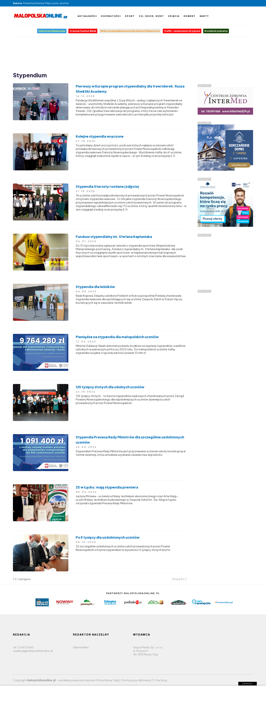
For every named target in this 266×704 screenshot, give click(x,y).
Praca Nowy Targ (108, 680)
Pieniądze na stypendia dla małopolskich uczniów (117, 337)
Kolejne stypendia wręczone (100, 136)
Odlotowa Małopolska (51, 31)
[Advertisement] (133, 53)
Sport (130, 16)
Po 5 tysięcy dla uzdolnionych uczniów (107, 537)
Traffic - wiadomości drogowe (182, 31)
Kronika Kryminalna (216, 31)
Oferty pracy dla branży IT (137, 680)
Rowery (189, 16)
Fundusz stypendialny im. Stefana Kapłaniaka (114, 236)
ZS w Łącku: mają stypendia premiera (107, 487)
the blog (161, 680)
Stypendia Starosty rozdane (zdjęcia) (107, 186)
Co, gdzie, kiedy (151, 16)
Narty (204, 16)
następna (24, 579)
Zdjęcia (173, 16)
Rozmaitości (111, 16)
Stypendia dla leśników (95, 286)
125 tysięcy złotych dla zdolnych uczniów (110, 387)
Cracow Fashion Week (83, 31)
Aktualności (87, 16)
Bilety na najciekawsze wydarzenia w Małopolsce (130, 31)
